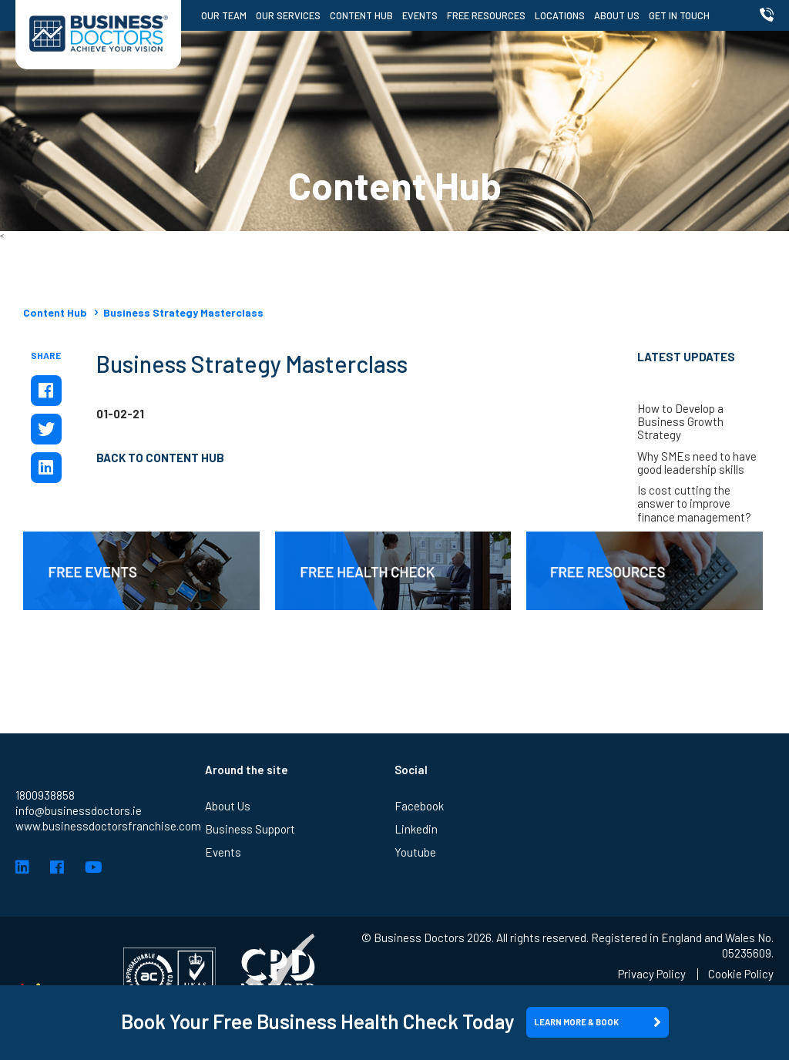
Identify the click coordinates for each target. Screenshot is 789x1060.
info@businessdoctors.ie (78, 810)
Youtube (415, 852)
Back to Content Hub (160, 458)
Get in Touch (679, 15)
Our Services (288, 15)
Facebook (419, 806)
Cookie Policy (741, 974)
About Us (617, 15)
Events (420, 15)
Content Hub (361, 15)
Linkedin (416, 829)
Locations (560, 15)
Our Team (224, 15)
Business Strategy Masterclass (183, 312)
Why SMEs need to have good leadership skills (697, 463)
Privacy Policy (652, 974)
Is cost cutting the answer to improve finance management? (694, 504)
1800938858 (45, 795)
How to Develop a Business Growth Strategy (680, 422)
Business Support (250, 829)
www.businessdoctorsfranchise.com (108, 826)
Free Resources (486, 15)
